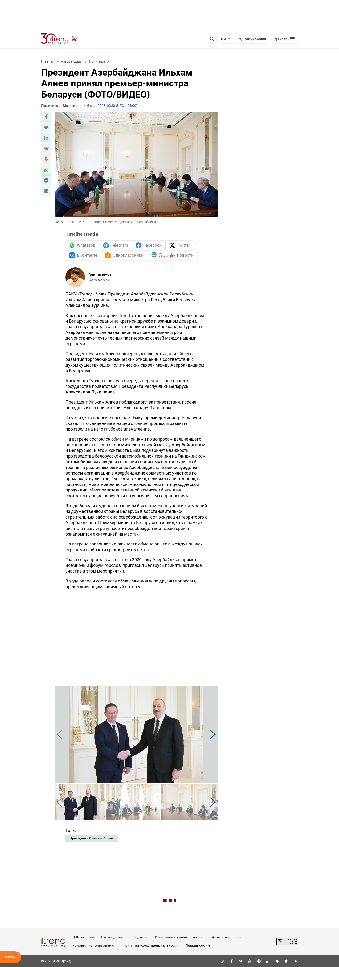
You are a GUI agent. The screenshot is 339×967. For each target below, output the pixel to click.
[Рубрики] (284, 39)
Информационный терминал (180, 937)
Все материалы (99, 280)
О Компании (83, 937)
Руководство (112, 937)
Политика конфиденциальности (151, 945)
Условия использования (94, 945)
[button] (46, 117)
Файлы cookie (198, 945)
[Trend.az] (59, 38)
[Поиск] (212, 39)
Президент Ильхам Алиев (91, 838)
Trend (124, 315)
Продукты (139, 937)
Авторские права (227, 937)
